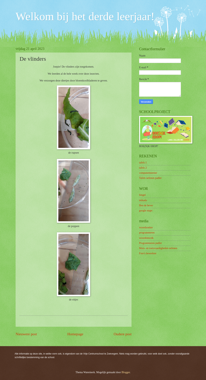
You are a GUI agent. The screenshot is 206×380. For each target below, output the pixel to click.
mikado (143, 200)
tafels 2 (143, 167)
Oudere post (123, 334)
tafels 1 (143, 162)
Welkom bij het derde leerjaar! (85, 16)
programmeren (146, 232)
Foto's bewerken (147, 253)
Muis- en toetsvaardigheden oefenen (158, 248)
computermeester (148, 172)
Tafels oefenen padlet (150, 178)
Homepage (75, 334)
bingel (142, 195)
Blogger (126, 372)
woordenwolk (146, 238)
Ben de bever (146, 205)
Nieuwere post (26, 334)
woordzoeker (146, 227)
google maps (145, 210)
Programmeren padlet (150, 243)
